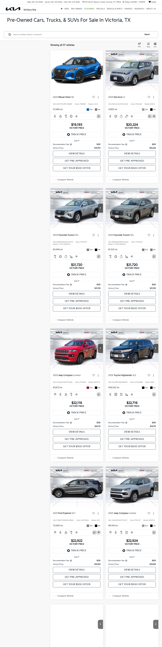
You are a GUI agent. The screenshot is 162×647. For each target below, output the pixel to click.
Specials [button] (100, 9)
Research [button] (139, 9)
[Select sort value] (140, 45)
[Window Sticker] (154, 116)
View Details (77, 153)
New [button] (67, 9)
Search (147, 34)
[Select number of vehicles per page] (151, 612)
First (101, 612)
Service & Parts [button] (114, 9)
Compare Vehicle (65, 180)
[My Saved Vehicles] (152, 2)
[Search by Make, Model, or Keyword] (77, 34)
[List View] (155, 45)
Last (138, 612)
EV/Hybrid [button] (89, 9)
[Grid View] (148, 45)
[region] (76, 146)
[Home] (62, 8)
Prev (111, 612)
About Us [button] (151, 9)
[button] (100, 70)
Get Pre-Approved (77, 161)
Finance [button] (128, 9)
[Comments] (98, 116)
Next (128, 612)
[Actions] (98, 97)
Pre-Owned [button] (76, 9)
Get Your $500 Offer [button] (76, 168)
